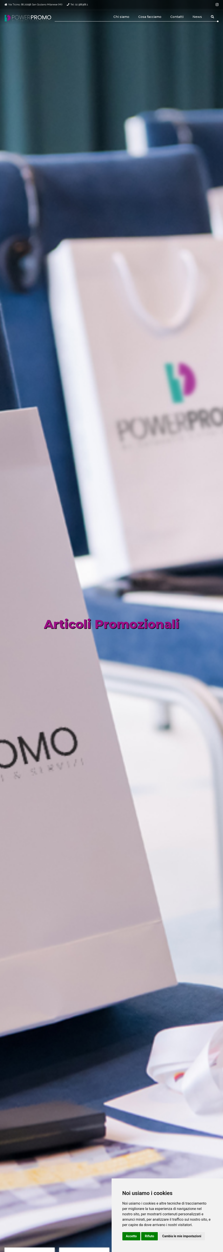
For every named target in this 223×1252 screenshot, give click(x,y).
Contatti (177, 17)
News (197, 17)
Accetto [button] (131, 1236)
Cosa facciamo (149, 17)
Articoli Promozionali (111, 624)
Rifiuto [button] (149, 1236)
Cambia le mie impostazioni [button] (181, 1236)
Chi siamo (121, 17)
